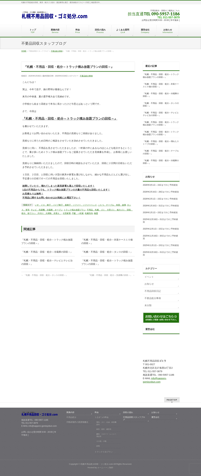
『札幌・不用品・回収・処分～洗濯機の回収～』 (111, 275)
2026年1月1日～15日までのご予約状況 (160, 212)
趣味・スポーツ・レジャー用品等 (106, 435)
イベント (149, 277)
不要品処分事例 (86, 76)
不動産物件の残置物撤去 (77, 422)
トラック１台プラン (104, 451)
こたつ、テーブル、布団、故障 (112, 205)
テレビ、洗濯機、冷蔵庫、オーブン (47, 210)
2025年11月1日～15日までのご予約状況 (161, 245)
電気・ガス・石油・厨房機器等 (106, 423)
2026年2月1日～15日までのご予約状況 (160, 199)
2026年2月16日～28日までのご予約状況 (161, 192)
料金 (97, 412)
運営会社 (155, 417)
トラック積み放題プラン (75, 210)
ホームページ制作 (105, 467)
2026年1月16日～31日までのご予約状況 (161, 205)
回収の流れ (128, 412)
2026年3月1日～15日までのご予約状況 (160, 185)
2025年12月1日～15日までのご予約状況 (161, 229)
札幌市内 (89, 213)
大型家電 (67, 213)
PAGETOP (172, 400)
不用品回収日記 (152, 291)
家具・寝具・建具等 (103, 429)
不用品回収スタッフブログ (134, 418)
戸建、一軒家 (78, 213)
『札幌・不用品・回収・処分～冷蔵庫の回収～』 (47, 251)
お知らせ (149, 283)
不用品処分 (71, 417)
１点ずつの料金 (102, 417)
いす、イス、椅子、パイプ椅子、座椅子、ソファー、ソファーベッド (66, 205)
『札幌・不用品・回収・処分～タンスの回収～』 (107, 251)
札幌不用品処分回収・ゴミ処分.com (96, 464)
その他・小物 (101, 441)
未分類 (148, 305)
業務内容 (70, 412)
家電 (98, 446)
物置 (96, 213)
